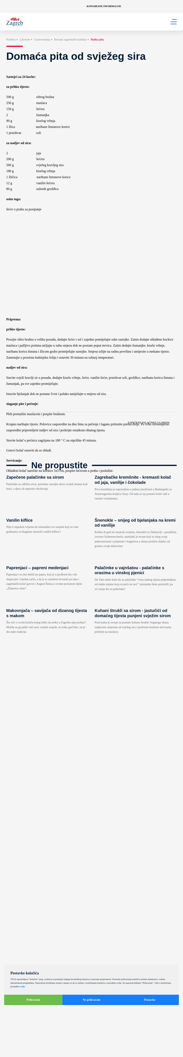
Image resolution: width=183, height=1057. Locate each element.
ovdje (22, 986)
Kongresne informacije (104, 6)
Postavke (149, 999)
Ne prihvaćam (91, 999)
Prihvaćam (33, 999)
